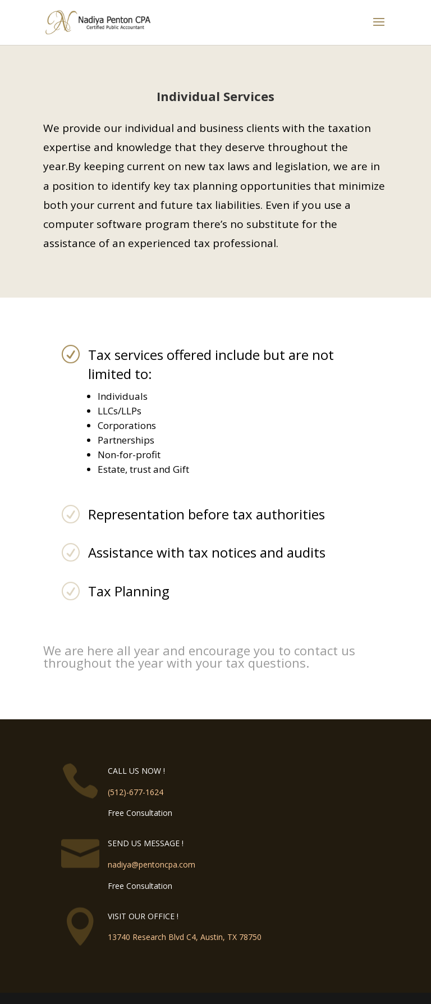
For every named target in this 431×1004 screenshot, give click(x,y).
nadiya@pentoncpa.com (151, 864)
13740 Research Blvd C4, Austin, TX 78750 (185, 937)
